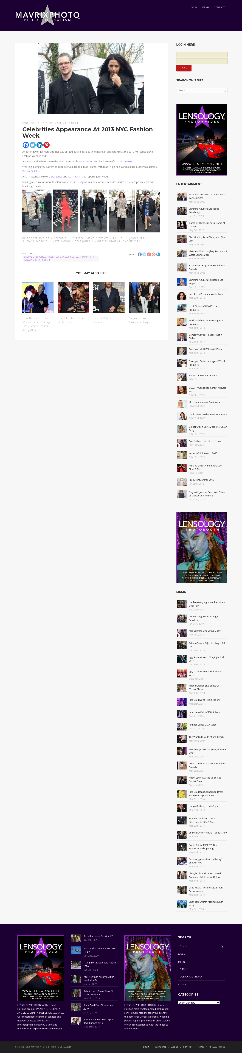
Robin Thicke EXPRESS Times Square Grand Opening (204, 846)
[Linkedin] (39, 145)
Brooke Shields (31, 171)
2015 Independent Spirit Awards (206, 402)
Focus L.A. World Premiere (203, 375)
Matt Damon (86, 161)
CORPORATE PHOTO (191, 976)
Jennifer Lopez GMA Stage (202, 724)
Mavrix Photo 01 (66, 123)
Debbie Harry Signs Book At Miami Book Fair (98, 992)
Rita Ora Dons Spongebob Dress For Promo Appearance (206, 793)
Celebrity (61, 238)
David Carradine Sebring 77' (98, 936)
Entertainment (83, 238)
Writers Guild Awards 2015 (203, 453)
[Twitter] (33, 145)
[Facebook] (26, 145)
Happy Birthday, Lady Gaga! (203, 806)
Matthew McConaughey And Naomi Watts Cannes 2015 (208, 253)
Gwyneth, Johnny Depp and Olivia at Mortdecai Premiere (207, 494)
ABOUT (184, 969)
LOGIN (193, 7)
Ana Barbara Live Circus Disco (205, 441)
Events (104, 238)
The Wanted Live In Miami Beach (206, 736)
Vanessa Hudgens (77, 182)
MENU (205, 7)
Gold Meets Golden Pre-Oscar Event (208, 414)
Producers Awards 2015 (201, 479)
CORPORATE (161, 1047)
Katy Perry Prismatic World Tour (206, 294)
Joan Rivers (74, 176)
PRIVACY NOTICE (217, 1047)
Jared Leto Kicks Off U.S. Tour (204, 712)
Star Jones (56, 176)
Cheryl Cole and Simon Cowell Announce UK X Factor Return (205, 875)
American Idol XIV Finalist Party (205, 349)
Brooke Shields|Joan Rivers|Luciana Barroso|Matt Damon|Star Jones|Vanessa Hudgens (59, 258)
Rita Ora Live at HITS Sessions (204, 699)
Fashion (119, 238)
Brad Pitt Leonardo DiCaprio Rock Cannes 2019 (98, 1021)
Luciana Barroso (125, 161)
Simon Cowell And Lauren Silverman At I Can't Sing (202, 820)
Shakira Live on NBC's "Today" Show (208, 832)
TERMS (201, 1047)
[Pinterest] (46, 145)
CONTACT (219, 7)
